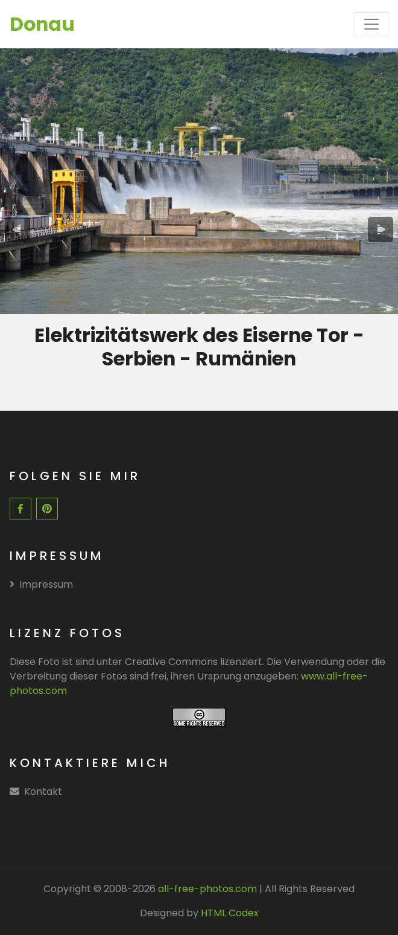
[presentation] (17, 229)
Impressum (41, 584)
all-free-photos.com (206, 889)
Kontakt (43, 791)
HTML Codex (230, 913)
